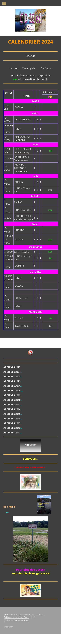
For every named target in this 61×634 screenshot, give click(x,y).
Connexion (8, 627)
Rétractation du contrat (16, 620)
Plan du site (29, 617)
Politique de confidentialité (31, 614)
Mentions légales (11, 614)
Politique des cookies (13, 617)
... (21, 371)
